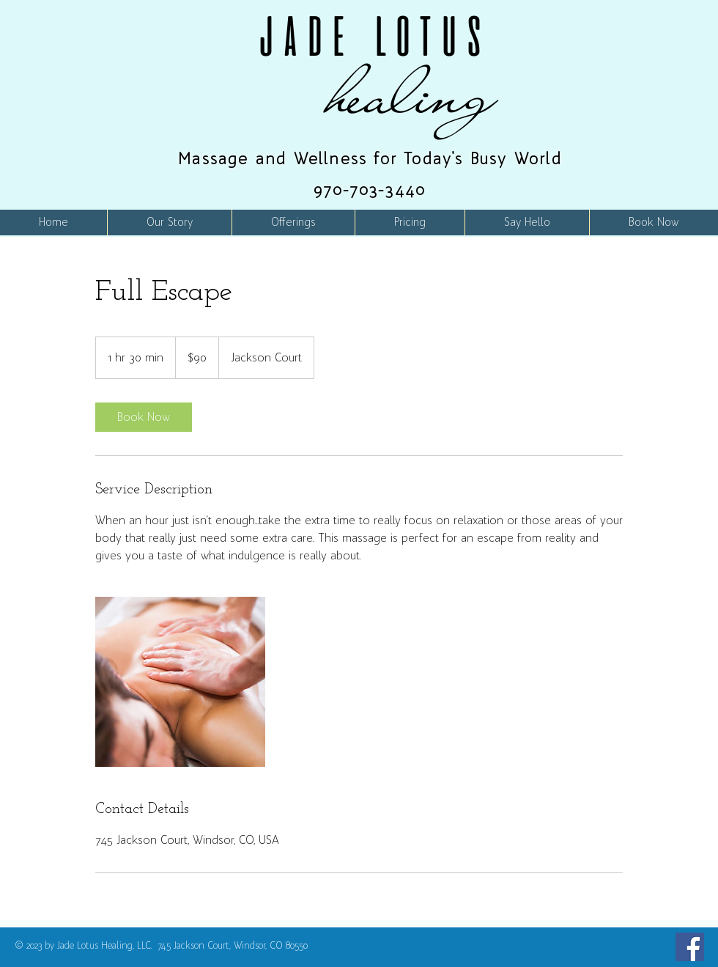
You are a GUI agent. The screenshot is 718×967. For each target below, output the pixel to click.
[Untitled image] (180, 682)
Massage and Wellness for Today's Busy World (370, 159)
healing (412, 94)
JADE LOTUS (369, 36)
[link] (143, 417)
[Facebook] (690, 947)
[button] (293, 222)
